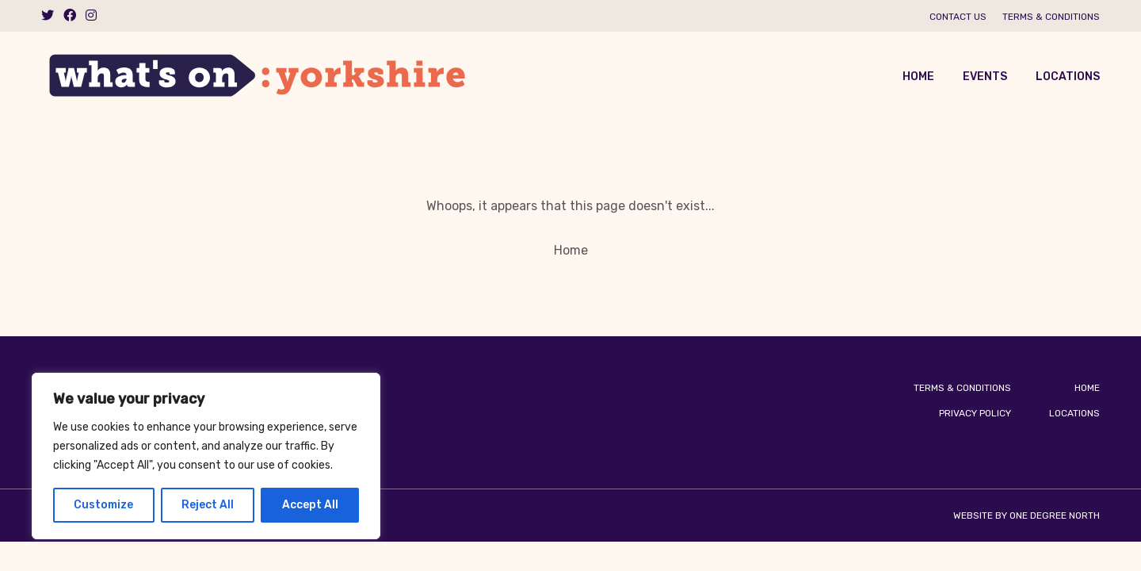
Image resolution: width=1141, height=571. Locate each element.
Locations (1068, 76)
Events (985, 76)
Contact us (957, 16)
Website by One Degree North (1026, 515)
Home (918, 76)
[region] (206, 456)
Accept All (310, 505)
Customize (103, 505)
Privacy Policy (975, 413)
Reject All (207, 505)
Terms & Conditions (1051, 16)
